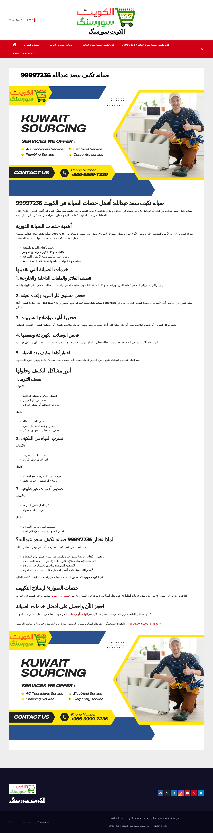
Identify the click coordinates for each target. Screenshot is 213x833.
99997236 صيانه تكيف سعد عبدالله (64, 75)
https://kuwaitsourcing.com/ (144, 623)
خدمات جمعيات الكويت (61, 44)
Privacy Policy (24, 53)
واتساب (55, 595)
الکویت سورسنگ (106, 31)
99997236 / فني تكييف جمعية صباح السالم (145, 44)
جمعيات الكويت (32, 44)
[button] (202, 49)
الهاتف (66, 595)
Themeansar (43, 822)
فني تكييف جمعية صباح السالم (98, 44)
